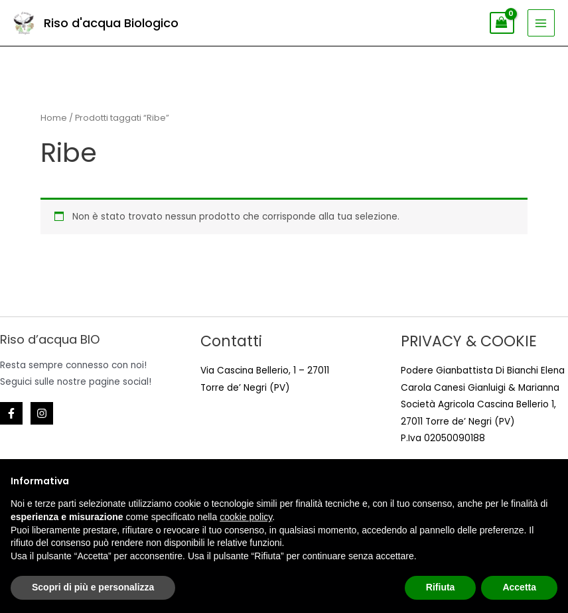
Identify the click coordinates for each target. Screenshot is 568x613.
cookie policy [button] (246, 516)
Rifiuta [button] (440, 587)
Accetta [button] (519, 587)
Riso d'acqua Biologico (111, 23)
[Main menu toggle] (541, 22)
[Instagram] (42, 413)
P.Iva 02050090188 (443, 438)
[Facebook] (11, 413)
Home (53, 117)
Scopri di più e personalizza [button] (93, 587)
